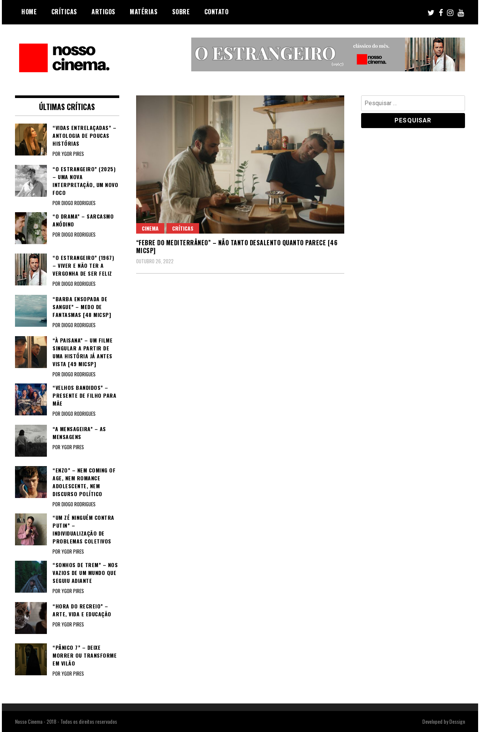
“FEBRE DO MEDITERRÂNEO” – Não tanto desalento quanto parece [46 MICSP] (237, 246)
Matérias (144, 11)
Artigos (104, 11)
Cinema (150, 228)
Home (29, 11)
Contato (216, 11)
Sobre (181, 11)
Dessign (457, 721)
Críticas (64, 11)
